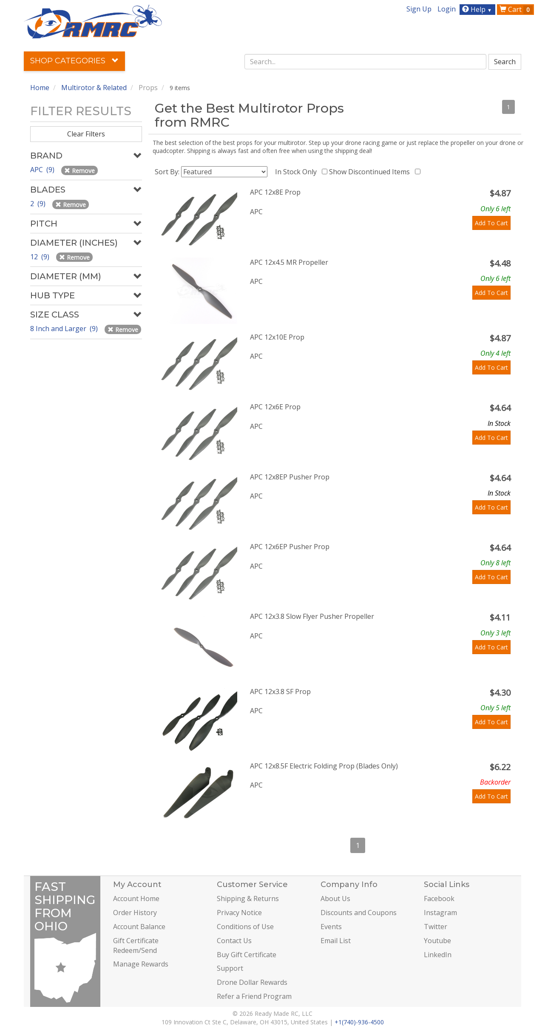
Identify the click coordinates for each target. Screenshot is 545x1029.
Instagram (440, 912)
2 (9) (38, 203)
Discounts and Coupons (359, 912)
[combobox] (365, 61)
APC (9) (43, 169)
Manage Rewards (140, 964)
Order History (135, 912)
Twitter (435, 926)
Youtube (437, 940)
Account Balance (139, 926)
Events (331, 926)
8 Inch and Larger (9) (64, 328)
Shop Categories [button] (74, 60)
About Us (335, 898)
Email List (336, 940)
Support (230, 968)
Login (446, 9)
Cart (516, 9)
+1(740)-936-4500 (359, 1022)
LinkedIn (437, 954)
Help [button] (478, 9)
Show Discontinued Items (371, 171)
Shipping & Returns (248, 898)
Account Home (136, 898)
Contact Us (234, 940)
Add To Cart (491, 223)
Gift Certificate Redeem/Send (136, 945)
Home (39, 87)
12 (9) (40, 256)
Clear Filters (86, 134)
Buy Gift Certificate (246, 954)
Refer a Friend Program (254, 996)
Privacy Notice (239, 912)
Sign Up (418, 9)
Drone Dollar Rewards (252, 982)
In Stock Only (297, 171)
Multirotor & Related (94, 87)
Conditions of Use (245, 926)
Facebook (439, 898)
